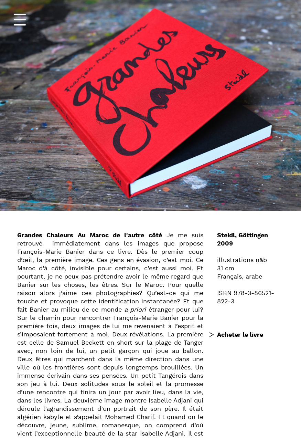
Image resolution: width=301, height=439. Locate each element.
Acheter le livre (240, 335)
